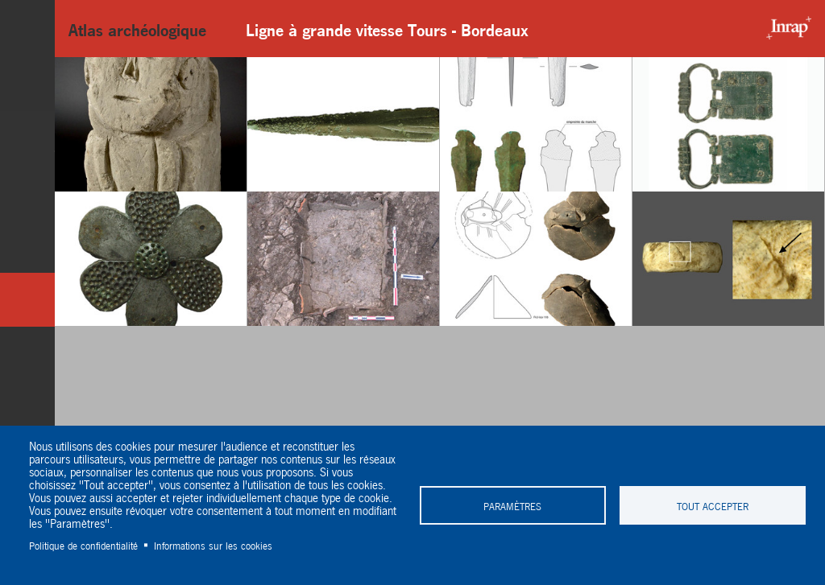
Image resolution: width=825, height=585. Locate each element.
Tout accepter (712, 505)
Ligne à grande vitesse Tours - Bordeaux (387, 28)
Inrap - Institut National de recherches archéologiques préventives (784, 28)
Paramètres (512, 505)
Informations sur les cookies (213, 544)
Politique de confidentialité (83, 544)
